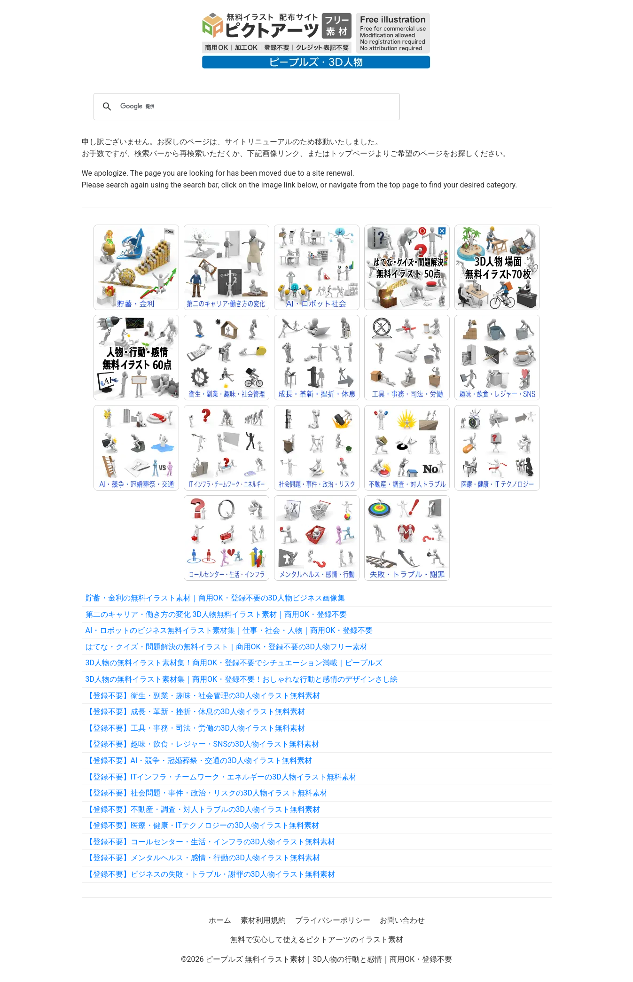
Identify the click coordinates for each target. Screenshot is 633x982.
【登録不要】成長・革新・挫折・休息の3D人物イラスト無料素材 (195, 711)
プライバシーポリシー (332, 920)
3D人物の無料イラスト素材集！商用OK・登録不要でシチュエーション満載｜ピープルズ (234, 662)
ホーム (220, 920)
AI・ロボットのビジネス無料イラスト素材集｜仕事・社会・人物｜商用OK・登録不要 (229, 630)
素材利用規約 (263, 920)
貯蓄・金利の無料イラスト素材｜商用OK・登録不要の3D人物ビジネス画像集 (215, 597)
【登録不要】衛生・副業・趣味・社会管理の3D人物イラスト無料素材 (203, 695)
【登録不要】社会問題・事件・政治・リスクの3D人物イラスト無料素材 (207, 792)
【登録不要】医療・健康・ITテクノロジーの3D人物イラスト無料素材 (202, 825)
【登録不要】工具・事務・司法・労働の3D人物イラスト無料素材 (195, 728)
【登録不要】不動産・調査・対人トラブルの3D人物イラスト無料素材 (203, 809)
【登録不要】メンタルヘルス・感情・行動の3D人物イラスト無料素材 (203, 857)
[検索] (245, 106)
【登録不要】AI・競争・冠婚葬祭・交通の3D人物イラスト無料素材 (199, 760)
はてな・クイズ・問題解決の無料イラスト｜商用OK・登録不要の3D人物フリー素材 (227, 646)
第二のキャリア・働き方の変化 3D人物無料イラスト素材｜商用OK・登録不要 (216, 614)
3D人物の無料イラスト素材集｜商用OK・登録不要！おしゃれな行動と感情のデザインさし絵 (242, 679)
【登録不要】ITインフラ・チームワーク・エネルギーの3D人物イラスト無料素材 (221, 776)
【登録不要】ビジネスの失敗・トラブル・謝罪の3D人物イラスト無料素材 (211, 874)
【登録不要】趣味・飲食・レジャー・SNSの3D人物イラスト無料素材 (203, 744)
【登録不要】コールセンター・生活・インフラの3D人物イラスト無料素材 (211, 841)
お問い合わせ (402, 920)
